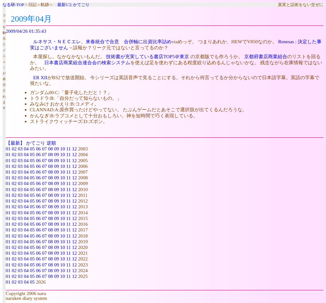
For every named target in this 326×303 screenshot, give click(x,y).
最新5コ (64, 4)
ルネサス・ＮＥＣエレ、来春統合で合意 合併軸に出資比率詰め (102, 41)
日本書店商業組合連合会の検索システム (87, 62)
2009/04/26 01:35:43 (26, 31)
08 (50, 148)
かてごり (81, 4)
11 (68, 148)
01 (8, 148)
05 (32, 148)
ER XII (40, 77)
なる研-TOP (13, 4)
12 (74, 148)
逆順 (51, 143)
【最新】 (15, 143)
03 (20, 148)
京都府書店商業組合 (265, 56)
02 (14, 148)
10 (62, 148)
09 (56, 148)
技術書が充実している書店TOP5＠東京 (147, 56)
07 (44, 148)
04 (26, 148)
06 (38, 148)
